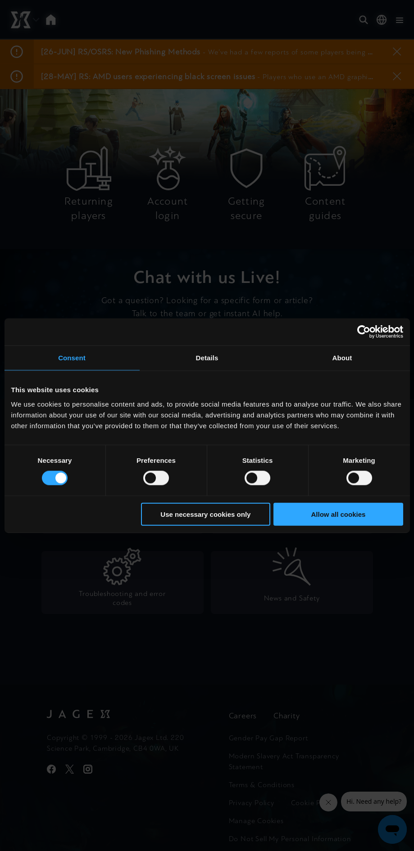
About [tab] (342, 358)
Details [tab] (207, 358)
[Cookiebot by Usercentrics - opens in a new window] (363, 332)
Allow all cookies (338, 514)
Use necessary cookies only (205, 514)
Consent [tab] (72, 358)
